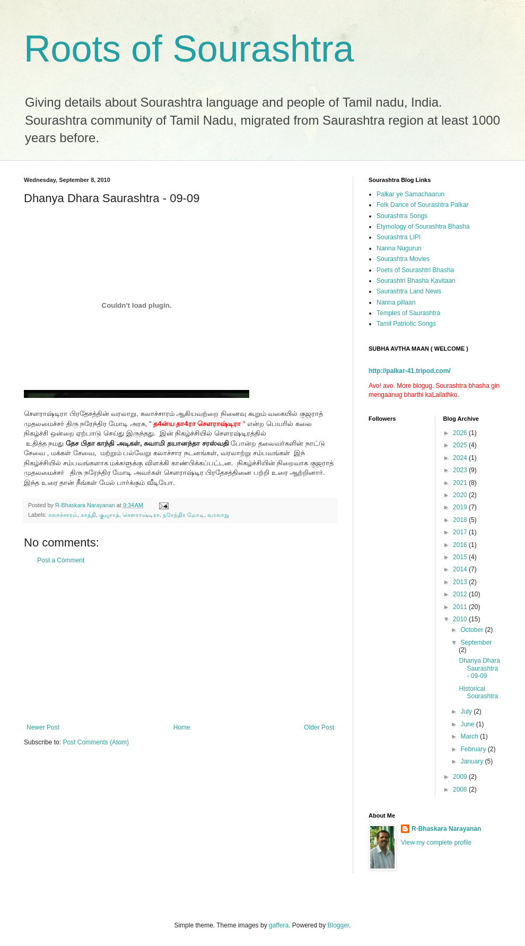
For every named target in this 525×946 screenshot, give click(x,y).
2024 (461, 458)
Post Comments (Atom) (96, 742)
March (470, 736)
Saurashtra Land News (409, 291)
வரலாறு (218, 514)
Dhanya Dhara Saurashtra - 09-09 (479, 668)
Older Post (319, 727)
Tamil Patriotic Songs (406, 323)
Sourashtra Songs (402, 216)
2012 (461, 594)
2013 (461, 582)
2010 (461, 619)
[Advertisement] (180, 644)
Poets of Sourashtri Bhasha (415, 270)
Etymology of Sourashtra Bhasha (423, 226)
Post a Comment (60, 560)
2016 (461, 545)
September (476, 642)
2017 (461, 532)
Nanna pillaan (396, 302)
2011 (461, 607)
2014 (461, 569)
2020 (461, 495)
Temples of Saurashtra (408, 313)
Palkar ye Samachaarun (410, 194)
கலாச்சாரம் (62, 514)
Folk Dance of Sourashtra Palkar (422, 205)
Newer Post (43, 727)
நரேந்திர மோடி (183, 514)
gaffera (278, 925)
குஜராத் (109, 514)
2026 (461, 433)
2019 (461, 507)
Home (181, 727)
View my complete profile (436, 842)
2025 (461, 445)
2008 (461, 789)
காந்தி (88, 514)
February (473, 749)
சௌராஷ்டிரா (141, 514)
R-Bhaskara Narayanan (446, 828)
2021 (461, 483)
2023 (461, 470)
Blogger (338, 925)
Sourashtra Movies (403, 259)
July (467, 711)
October (472, 629)
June (468, 724)
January (472, 761)
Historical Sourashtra (478, 692)
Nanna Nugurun (399, 248)
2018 (461, 520)
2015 (461, 557)
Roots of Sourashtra (189, 49)
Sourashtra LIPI (399, 237)
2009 (461, 776)
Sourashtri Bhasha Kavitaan (416, 280)
